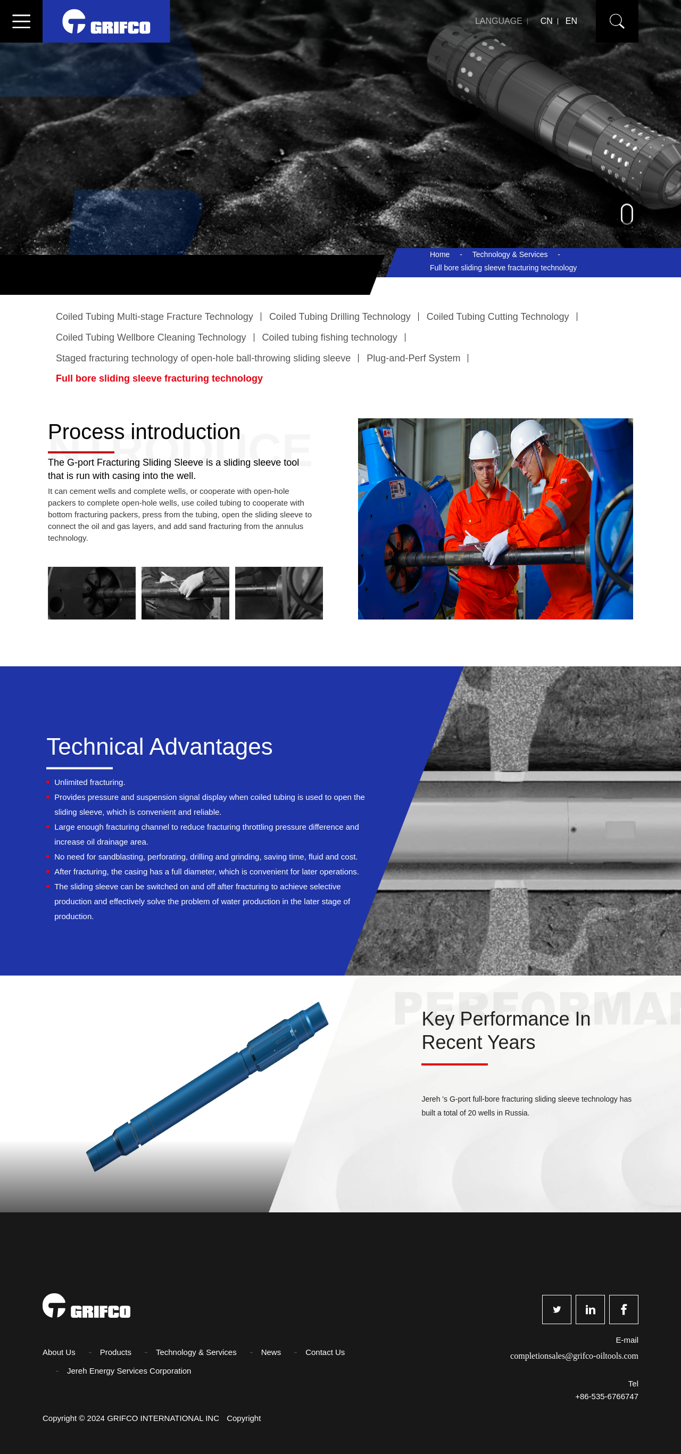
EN (571, 21)
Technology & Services (510, 254)
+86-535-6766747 (606, 1396)
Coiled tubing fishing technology (329, 337)
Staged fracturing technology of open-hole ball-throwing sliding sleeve (203, 358)
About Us (59, 1352)
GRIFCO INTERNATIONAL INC (164, 1418)
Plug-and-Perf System (413, 358)
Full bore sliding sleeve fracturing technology (159, 378)
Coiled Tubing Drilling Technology (340, 316)
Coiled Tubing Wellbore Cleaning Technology (151, 337)
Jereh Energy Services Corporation (129, 1370)
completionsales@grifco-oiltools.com (574, 1355)
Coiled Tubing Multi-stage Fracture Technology (154, 316)
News (271, 1352)
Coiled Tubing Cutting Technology (498, 316)
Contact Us (325, 1352)
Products (115, 1352)
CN (547, 21)
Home (440, 254)
